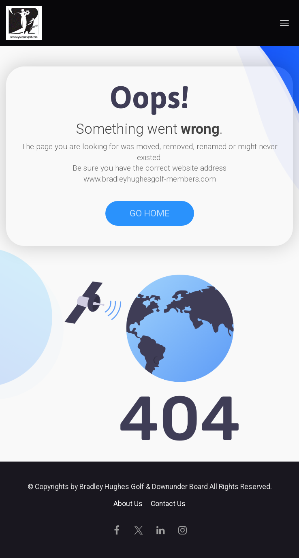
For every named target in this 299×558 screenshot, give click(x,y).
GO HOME (150, 213)
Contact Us (168, 504)
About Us (128, 504)
